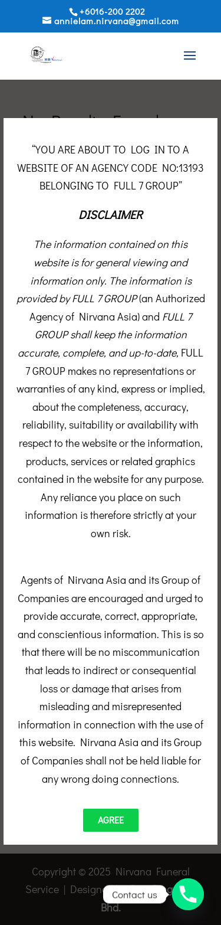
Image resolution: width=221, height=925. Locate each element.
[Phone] (188, 894)
